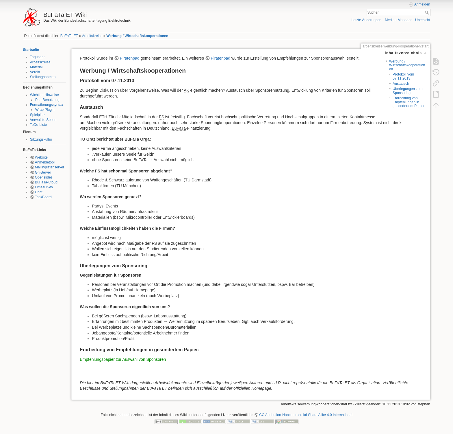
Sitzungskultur (41, 139)
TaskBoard (43, 197)
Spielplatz (37, 115)
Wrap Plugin (45, 110)
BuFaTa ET (69, 36)
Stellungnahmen (43, 77)
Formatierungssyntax (46, 105)
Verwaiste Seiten (43, 120)
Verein (35, 72)
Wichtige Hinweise (44, 95)
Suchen (427, 12)
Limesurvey (44, 187)
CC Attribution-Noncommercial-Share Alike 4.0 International (305, 415)
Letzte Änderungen (366, 20)
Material (36, 67)
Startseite (31, 50)
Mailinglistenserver (49, 167)
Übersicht (422, 20)
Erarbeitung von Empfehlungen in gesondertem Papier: (409, 102)
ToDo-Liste (38, 125)
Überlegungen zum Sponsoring (408, 91)
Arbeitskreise (92, 36)
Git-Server (43, 172)
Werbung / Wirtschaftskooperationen (137, 36)
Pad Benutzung (47, 100)
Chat (38, 192)
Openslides (44, 177)
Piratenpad (130, 58)
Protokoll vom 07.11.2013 (403, 76)
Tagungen (38, 57)
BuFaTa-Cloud (46, 182)
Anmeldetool (45, 162)
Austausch (401, 84)
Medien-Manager (398, 20)
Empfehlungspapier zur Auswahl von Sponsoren (123, 359)
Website (41, 157)
